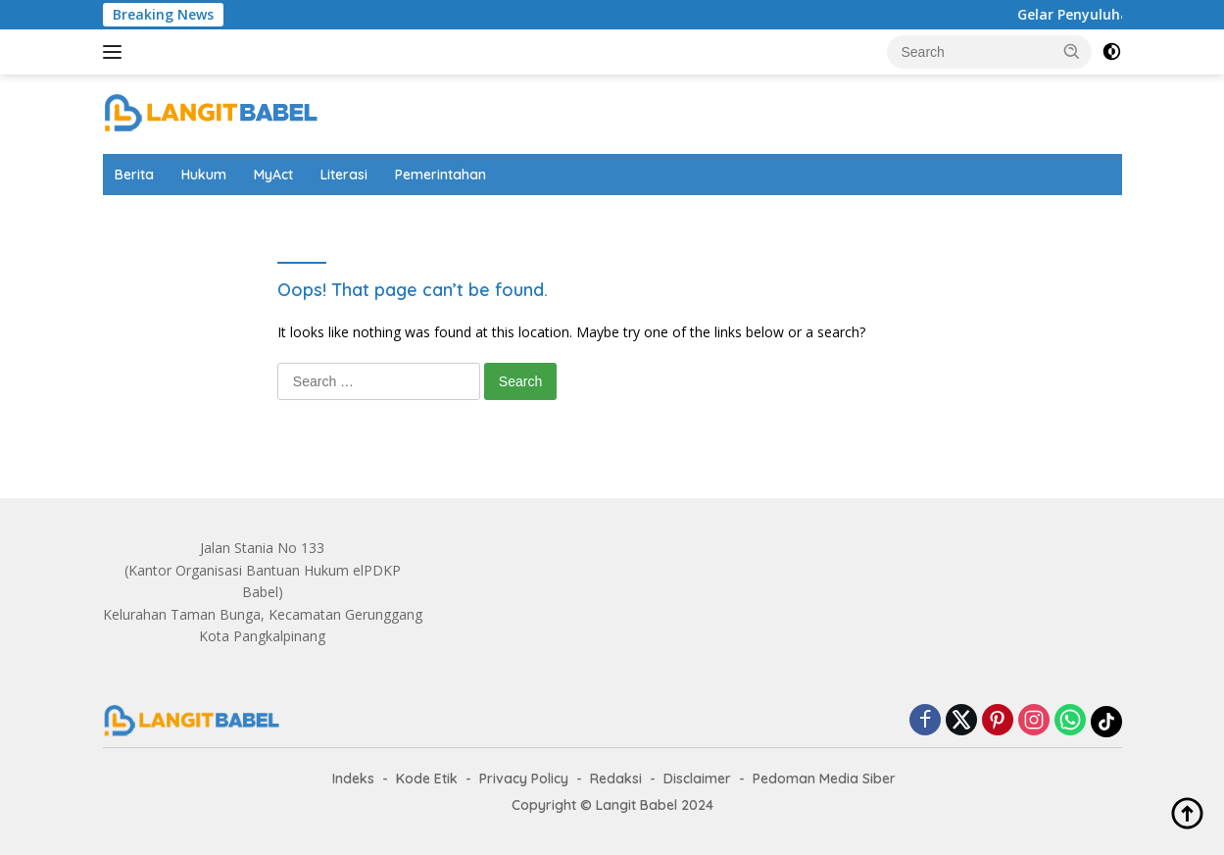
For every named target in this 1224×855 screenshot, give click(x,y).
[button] (1072, 51)
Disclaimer (697, 778)
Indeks (353, 778)
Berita (134, 174)
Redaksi (616, 778)
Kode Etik (427, 778)
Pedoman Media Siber (824, 778)
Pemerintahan (440, 174)
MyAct (273, 174)
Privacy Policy (523, 778)
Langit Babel (636, 805)
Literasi (343, 174)
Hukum (203, 174)
